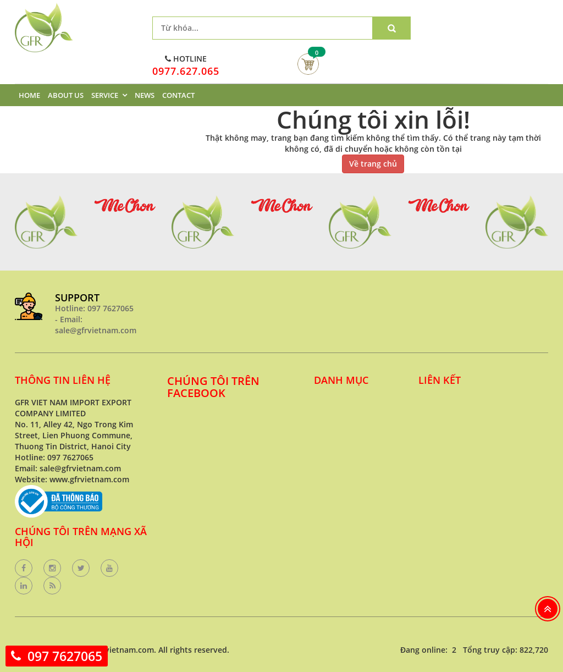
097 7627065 (64, 656)
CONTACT (178, 95)
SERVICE (104, 95)
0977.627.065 (185, 71)
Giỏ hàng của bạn (308, 64)
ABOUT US (66, 95)
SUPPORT (77, 297)
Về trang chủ (373, 163)
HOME (29, 95)
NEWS (144, 95)
